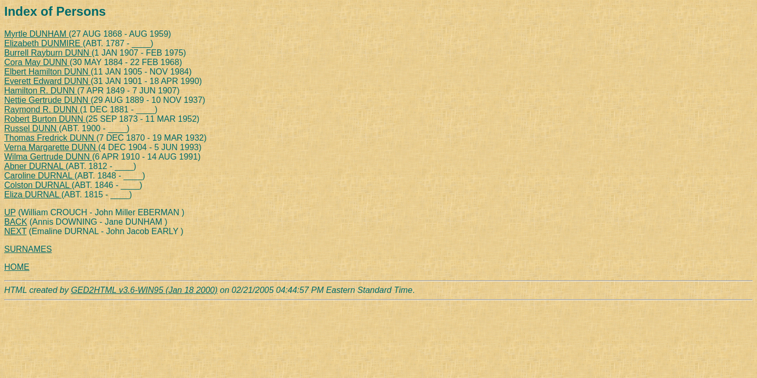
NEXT (15, 231)
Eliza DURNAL (33, 194)
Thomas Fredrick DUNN (50, 137)
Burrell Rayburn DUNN (47, 52)
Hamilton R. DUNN (40, 90)
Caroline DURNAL (39, 175)
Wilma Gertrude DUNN (48, 156)
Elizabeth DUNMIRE (43, 43)
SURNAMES (28, 249)
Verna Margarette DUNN (51, 147)
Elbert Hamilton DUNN (47, 71)
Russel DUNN (31, 128)
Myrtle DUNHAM (36, 33)
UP (10, 212)
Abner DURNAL (35, 166)
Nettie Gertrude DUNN (47, 100)
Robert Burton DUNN (45, 118)
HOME (16, 266)
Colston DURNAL (37, 185)
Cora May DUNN (36, 62)
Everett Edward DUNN (47, 81)
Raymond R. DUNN (42, 109)
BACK (15, 221)
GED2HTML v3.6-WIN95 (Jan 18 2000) (144, 290)
